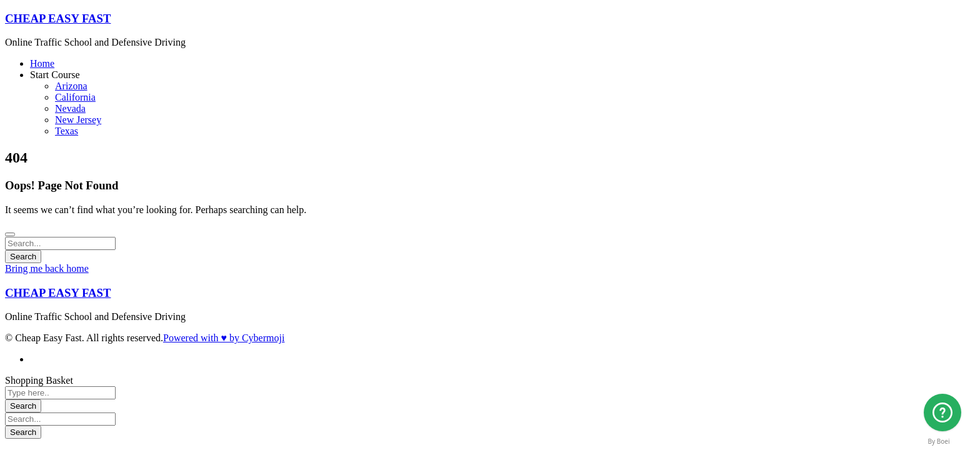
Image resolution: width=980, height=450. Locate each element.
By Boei (939, 441)
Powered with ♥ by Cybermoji (223, 337)
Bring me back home (47, 268)
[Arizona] (942, 412)
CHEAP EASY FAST (58, 18)
